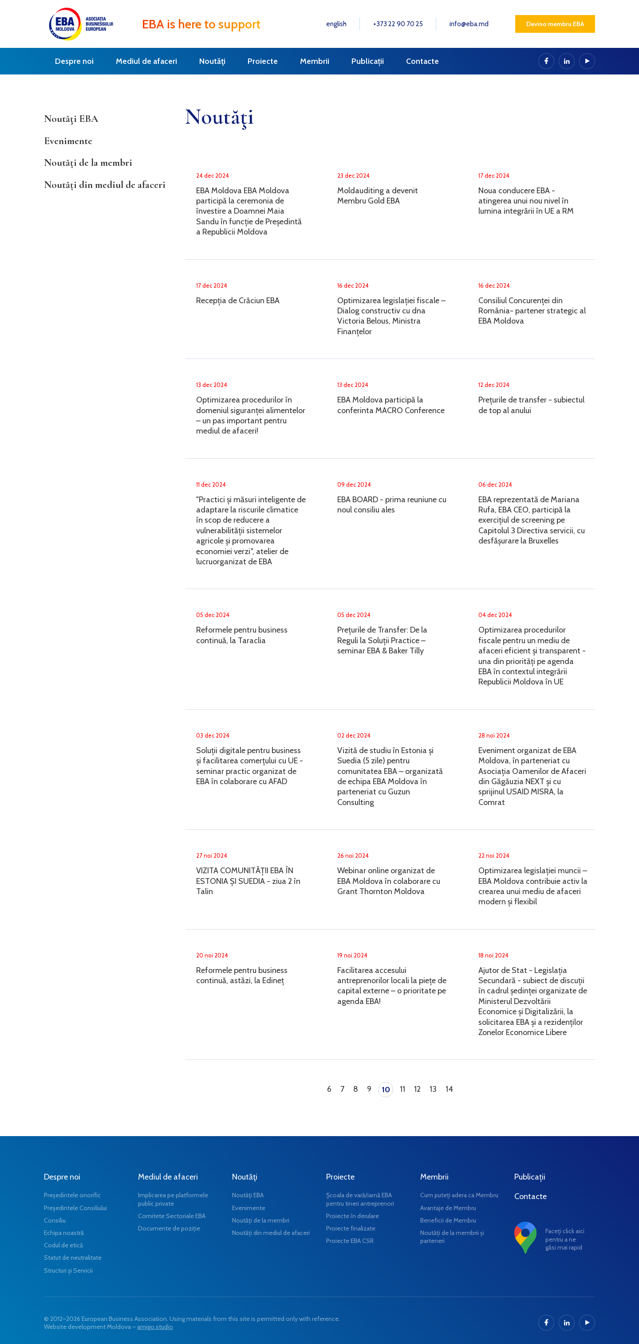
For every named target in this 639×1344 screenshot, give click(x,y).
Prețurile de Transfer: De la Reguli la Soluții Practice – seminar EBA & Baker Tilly (382, 640)
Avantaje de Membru (448, 1208)
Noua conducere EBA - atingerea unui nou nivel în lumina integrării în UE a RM (526, 201)
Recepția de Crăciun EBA (238, 300)
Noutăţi (212, 61)
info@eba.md (469, 24)
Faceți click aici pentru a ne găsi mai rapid (564, 1239)
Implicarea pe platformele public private (173, 1199)
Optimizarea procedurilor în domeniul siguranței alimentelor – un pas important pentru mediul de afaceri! (250, 415)
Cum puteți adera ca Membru (459, 1195)
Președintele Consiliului (75, 1208)
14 (449, 1089)
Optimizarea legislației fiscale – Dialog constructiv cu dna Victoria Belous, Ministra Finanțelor (391, 316)
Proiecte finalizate (350, 1228)
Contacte (422, 61)
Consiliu (55, 1220)
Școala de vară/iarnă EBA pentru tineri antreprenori (360, 1199)
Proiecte (263, 61)
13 (433, 1089)
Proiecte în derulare (352, 1216)
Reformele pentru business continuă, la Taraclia (242, 635)
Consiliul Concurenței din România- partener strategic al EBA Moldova (532, 311)
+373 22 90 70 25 (398, 24)
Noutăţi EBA (71, 119)
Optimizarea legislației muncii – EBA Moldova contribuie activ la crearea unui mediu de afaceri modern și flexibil (533, 886)
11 (402, 1089)
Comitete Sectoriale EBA (171, 1216)
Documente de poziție (169, 1228)
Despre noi (74, 61)
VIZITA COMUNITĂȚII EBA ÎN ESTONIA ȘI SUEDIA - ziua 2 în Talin (248, 881)
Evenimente (68, 141)
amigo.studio (155, 1327)
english (336, 24)
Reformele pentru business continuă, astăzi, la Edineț (242, 975)
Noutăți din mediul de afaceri (105, 185)
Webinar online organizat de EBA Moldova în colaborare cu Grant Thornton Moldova (388, 881)
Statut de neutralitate (73, 1258)
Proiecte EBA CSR (350, 1241)
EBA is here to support (201, 23)
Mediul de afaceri (146, 61)
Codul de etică (63, 1245)
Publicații (367, 61)
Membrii (314, 61)
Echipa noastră (64, 1233)
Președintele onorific (72, 1195)
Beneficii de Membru (448, 1220)
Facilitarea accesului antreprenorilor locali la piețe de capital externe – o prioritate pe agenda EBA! (391, 985)
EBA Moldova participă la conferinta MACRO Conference (391, 405)
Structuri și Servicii (68, 1270)
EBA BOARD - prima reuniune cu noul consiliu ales (391, 505)
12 (417, 1089)
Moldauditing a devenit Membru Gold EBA (377, 196)
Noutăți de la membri (88, 162)
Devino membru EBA (555, 24)
